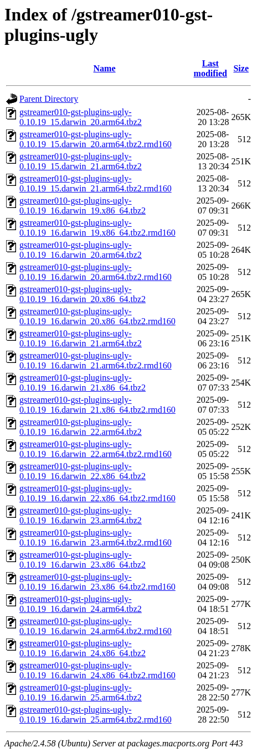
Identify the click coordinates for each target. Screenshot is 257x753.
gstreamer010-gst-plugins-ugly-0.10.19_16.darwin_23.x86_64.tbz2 (82, 559)
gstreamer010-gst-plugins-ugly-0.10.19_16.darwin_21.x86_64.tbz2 (82, 382)
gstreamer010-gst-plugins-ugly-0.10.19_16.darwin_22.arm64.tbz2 (80, 427)
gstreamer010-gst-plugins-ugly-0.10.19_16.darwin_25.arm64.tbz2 (80, 692)
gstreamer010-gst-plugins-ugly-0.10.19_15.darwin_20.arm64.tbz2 (80, 117)
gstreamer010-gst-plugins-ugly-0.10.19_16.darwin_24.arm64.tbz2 (80, 604)
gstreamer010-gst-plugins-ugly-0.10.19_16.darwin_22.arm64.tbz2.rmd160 (95, 449)
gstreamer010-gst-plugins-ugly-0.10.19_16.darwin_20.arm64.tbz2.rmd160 (95, 272)
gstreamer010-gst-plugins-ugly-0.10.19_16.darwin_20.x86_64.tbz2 (82, 294)
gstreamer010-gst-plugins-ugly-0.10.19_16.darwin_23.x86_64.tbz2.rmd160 (97, 581)
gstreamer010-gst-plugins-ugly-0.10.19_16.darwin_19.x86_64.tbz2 (82, 205)
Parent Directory (48, 98)
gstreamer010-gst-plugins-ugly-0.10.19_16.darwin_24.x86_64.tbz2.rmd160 (97, 670)
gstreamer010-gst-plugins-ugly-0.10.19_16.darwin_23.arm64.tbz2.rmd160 (95, 537)
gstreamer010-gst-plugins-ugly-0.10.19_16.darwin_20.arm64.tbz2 (80, 249)
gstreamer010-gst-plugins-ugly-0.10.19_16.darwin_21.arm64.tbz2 (80, 338)
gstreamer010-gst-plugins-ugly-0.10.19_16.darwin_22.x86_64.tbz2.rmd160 (97, 493)
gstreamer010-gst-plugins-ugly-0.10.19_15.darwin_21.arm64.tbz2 (80, 161)
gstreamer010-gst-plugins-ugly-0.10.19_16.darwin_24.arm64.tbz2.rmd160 (95, 626)
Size (241, 68)
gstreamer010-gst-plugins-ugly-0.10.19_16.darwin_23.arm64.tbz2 (80, 515)
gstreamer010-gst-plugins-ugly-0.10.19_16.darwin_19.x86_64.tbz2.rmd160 (97, 227)
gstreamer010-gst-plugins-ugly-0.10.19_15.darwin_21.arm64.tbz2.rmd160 (95, 183)
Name (105, 68)
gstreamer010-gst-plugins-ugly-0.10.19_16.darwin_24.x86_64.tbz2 (82, 648)
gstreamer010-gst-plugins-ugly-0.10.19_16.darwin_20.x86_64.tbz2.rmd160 (97, 316)
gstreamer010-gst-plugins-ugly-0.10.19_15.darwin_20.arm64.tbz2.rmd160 (95, 139)
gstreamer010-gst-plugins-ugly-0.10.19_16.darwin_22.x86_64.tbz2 (82, 471)
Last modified (210, 68)
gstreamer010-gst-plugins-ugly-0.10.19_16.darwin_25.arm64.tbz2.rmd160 (95, 714)
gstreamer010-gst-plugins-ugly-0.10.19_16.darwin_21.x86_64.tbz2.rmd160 (97, 404)
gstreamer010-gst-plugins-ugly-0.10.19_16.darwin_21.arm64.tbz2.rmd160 (95, 360)
